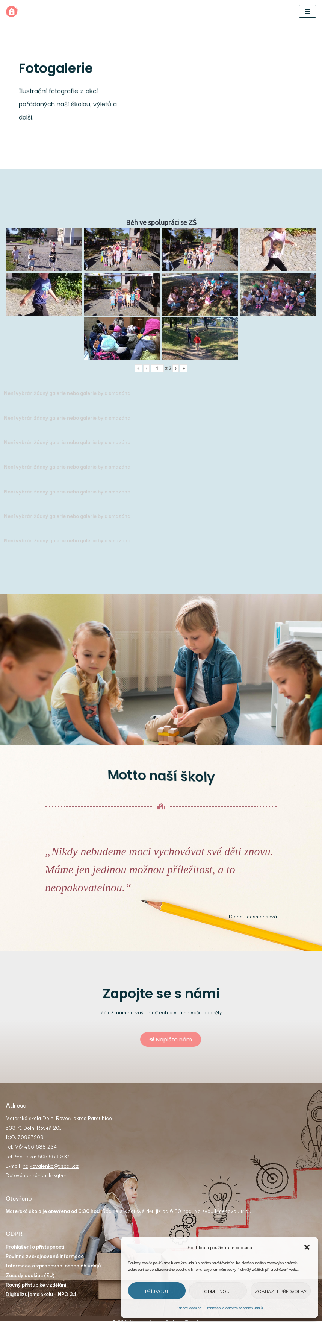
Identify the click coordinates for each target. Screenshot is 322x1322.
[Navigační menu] (307, 11)
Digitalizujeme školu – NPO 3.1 (41, 1296)
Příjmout (157, 1291)
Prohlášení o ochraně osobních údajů (234, 1307)
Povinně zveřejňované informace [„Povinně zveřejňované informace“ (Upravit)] (45, 1257)
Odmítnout (218, 1291)
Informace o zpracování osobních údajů (53, 1267)
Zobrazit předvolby (281, 1291)
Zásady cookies (188, 1307)
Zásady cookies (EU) (30, 1276)
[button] (307, 1247)
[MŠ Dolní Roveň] (12, 11)
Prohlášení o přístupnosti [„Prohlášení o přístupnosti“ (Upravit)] (35, 1247)
